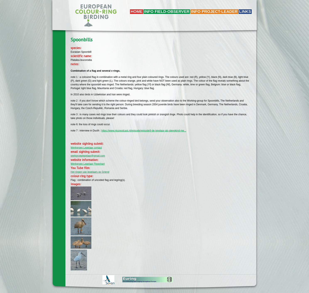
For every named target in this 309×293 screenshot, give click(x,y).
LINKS (245, 11)
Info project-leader (214, 11)
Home (136, 11)
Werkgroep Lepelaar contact (86, 147)
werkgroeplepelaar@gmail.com (88, 155)
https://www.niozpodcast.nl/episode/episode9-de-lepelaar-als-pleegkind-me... (143, 130)
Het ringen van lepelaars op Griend (90, 171)
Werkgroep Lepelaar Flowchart (88, 163)
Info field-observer (166, 11)
